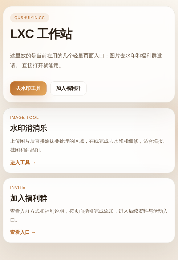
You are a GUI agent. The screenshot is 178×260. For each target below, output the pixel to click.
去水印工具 (28, 88)
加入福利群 (68, 88)
